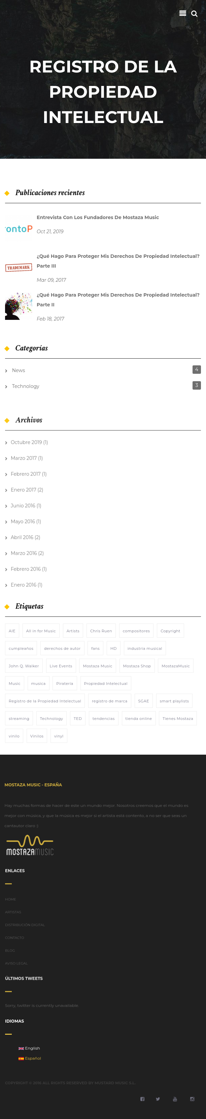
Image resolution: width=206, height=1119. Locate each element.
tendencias (104, 718)
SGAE (143, 701)
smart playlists (174, 701)
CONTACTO (14, 941)
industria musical (145, 648)
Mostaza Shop (137, 666)
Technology (25, 386)
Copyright (170, 631)
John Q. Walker (24, 666)
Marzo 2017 (24, 455)
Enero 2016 (23, 581)
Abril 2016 (22, 534)
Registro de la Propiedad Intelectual (45, 701)
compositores (136, 631)
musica (38, 683)
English (29, 1048)
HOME (10, 903)
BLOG (10, 954)
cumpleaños (21, 648)
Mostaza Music (97, 666)
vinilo (14, 736)
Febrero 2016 (26, 566)
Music (15, 683)
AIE (12, 631)
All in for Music (41, 631)
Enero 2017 (23, 486)
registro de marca (110, 701)
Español (30, 1058)
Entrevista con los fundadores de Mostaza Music (98, 217)
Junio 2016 (23, 502)
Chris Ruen (101, 631)
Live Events (61, 666)
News (18, 370)
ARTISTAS (13, 915)
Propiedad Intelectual (106, 683)
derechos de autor (62, 648)
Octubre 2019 (26, 439)
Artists (73, 631)
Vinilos (37, 736)
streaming (19, 718)
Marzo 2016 (24, 550)
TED (78, 718)
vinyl (59, 736)
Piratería (64, 683)
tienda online (139, 718)
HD (113, 648)
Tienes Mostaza (178, 718)
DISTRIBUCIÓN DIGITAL (25, 928)
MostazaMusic (176, 666)
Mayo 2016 (23, 518)
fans (95, 648)
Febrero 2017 (26, 470)
